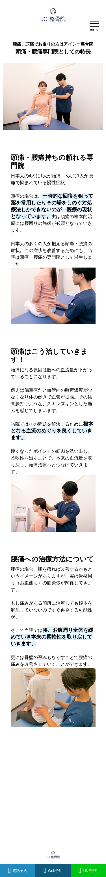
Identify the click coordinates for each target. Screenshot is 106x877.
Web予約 (53, 870)
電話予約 (17, 870)
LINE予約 (88, 870)
